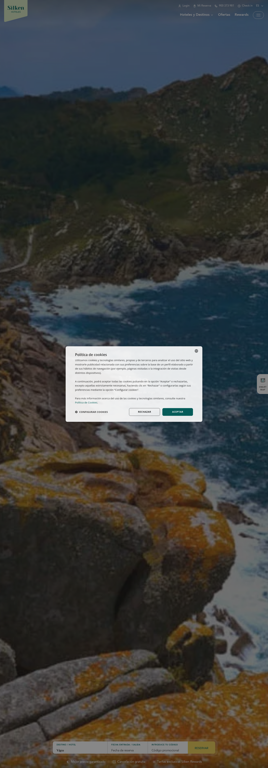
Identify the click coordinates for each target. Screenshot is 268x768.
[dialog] (134, 384)
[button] (91, 412)
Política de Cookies (86, 402)
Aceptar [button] (177, 411)
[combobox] (196, 351)
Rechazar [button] (144, 411)
